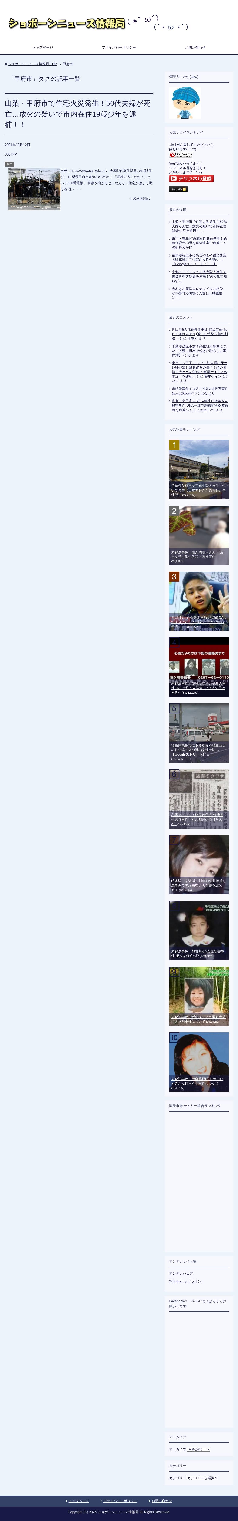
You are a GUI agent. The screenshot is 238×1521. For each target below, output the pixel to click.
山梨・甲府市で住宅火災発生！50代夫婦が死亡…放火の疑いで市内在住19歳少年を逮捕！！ (78, 114)
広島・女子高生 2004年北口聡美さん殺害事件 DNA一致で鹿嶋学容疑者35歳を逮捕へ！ (200, 405)
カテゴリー (177, 1478)
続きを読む (141, 198)
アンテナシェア (181, 1273)
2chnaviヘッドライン (185, 1281)
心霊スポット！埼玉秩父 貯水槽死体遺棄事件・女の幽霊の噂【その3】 (197, 819)
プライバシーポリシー (119, 47)
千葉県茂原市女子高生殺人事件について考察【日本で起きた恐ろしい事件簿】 (199, 350)
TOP (32, 64)
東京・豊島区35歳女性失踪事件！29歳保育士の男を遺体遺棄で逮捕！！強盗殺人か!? (199, 243)
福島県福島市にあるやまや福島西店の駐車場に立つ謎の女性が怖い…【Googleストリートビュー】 (199, 259)
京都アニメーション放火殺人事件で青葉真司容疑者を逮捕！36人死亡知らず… (199, 276)
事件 (9, 164)
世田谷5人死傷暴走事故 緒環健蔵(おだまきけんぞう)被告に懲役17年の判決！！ (200, 334)
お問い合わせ (195, 47)
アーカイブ (177, 1449)
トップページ (43, 47)
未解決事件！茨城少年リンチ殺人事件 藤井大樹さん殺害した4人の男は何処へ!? (198, 688)
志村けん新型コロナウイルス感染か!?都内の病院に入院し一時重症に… (197, 293)
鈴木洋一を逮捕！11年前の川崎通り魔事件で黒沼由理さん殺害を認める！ (198, 885)
